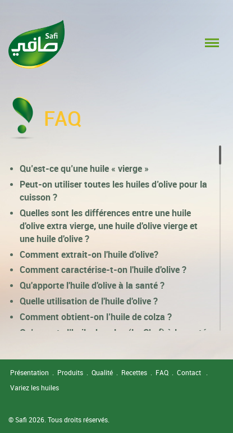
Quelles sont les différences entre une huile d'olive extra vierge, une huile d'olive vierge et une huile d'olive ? (109, 226)
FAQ (162, 372)
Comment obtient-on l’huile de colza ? (96, 317)
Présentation (29, 372)
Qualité (102, 372)
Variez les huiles (34, 387)
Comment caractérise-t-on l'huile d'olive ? (103, 269)
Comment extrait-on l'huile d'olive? (89, 254)
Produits (70, 372)
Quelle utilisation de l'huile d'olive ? (89, 301)
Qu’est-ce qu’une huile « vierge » (84, 168)
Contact (189, 372)
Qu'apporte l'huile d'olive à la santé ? (92, 285)
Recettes (134, 372)
